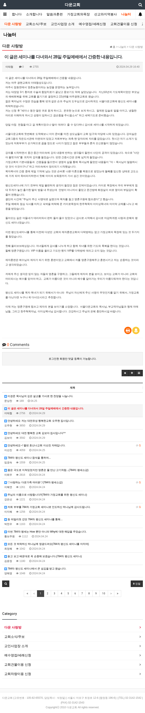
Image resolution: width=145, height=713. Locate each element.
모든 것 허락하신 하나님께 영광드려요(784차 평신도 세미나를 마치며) (46, 544)
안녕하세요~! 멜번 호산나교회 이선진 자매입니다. (72, 445)
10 (103, 593)
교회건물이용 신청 (123, 24)
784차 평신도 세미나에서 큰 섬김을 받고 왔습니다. (35, 568)
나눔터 (126, 14)
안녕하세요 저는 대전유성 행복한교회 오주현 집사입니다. (39, 420)
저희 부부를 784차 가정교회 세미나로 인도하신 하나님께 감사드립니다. (72, 507)
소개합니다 (34, 14)
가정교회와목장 (78, 14)
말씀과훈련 (55, 14)
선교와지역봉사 (105, 14)
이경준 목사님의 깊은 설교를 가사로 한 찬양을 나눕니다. (38, 396)
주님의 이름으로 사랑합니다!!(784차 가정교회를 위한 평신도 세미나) (45, 494)
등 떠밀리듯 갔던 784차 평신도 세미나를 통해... (33, 519)
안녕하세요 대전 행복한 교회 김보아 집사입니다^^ (35, 433)
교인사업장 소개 (62, 24)
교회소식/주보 (36, 24)
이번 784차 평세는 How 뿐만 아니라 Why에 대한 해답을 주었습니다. (45, 531)
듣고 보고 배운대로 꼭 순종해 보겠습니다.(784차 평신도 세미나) (43, 556)
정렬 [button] (136, 583)
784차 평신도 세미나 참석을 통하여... (27, 457)
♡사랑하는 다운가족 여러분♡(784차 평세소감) (72, 482)
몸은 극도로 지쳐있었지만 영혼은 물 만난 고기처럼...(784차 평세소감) (46, 470)
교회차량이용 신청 (17, 674)
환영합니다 (13, 14)
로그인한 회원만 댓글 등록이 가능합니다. (73, 358)
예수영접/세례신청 (92, 24)
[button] (125, 373)
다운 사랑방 (12, 24)
